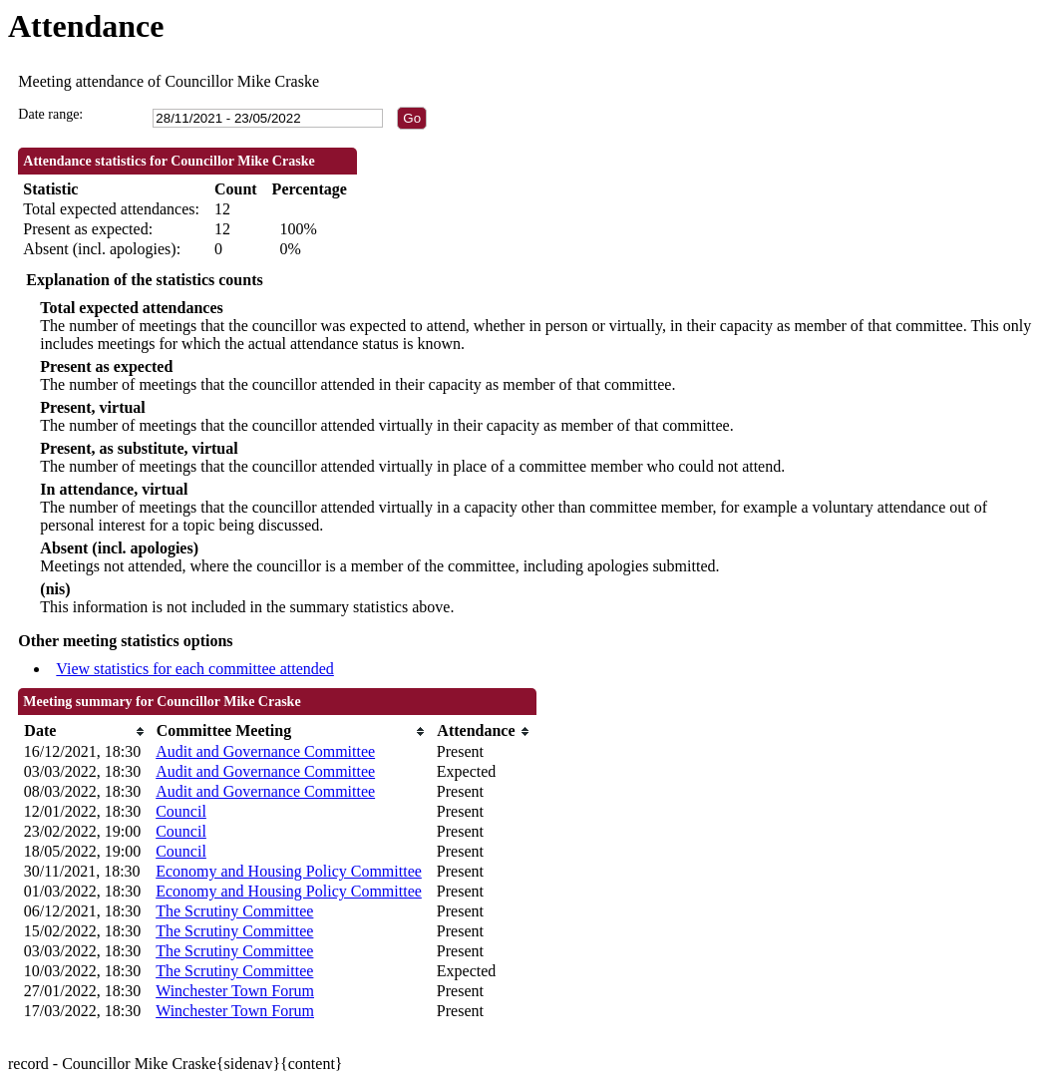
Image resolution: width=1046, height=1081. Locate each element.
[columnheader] (85, 731)
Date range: (50, 114)
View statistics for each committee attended (195, 668)
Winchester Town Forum (235, 990)
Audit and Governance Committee (265, 751)
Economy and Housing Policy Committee (289, 871)
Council (181, 811)
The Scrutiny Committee (234, 910)
